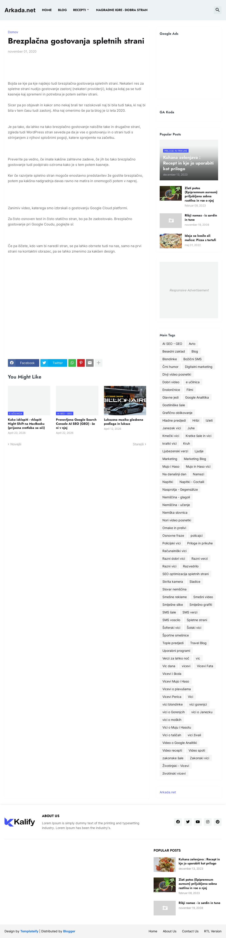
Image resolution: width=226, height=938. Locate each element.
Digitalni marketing (198, 367)
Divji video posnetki (176, 374)
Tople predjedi (173, 643)
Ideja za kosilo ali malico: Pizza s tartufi (200, 238)
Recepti (79, 10)
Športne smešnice (175, 635)
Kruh (186, 443)
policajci (197, 535)
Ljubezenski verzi (175, 451)
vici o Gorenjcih (173, 712)
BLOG (62, 10)
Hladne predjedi (174, 420)
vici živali (194, 735)
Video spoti (197, 750)
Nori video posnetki (176, 520)
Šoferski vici (171, 627)
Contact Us (190, 931)
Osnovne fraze (173, 535)
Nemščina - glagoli (176, 497)
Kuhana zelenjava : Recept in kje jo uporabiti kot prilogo (199, 861)
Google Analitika (197, 397)
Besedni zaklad (173, 351)
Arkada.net (20, 10)
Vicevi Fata (205, 666)
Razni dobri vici (173, 558)
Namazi (198, 474)
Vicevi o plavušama (176, 689)
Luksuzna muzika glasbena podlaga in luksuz (123, 422)
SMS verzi (189, 612)
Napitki (167, 482)
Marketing (169, 459)
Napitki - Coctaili (192, 482)
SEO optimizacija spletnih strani (185, 574)
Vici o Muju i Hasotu (176, 727)
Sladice (194, 581)
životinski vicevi (174, 773)
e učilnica (193, 382)
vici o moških (171, 720)
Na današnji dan (174, 474)
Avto (192, 344)
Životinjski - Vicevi (175, 766)
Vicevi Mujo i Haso (175, 681)
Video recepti (172, 750)
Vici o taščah (171, 735)
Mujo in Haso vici (198, 466)
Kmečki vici (170, 436)
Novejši (15, 444)
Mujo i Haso (170, 466)
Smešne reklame (174, 597)
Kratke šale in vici (198, 436)
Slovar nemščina (174, 589)
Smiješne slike (172, 604)
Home (47, 10)
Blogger (69, 931)
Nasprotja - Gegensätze (180, 489)
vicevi (186, 666)
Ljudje (199, 451)
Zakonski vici (199, 758)
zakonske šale (172, 758)
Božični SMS (192, 359)
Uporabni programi (176, 650)
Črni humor (170, 367)
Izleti (209, 420)
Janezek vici (171, 428)
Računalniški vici (174, 551)
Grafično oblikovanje (177, 413)
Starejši (138, 444)
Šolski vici (194, 627)
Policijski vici (171, 543)
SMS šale (169, 612)
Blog (194, 351)
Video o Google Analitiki (179, 743)
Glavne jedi (170, 397)
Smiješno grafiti (200, 604)
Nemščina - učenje (176, 505)
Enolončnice (171, 390)
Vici (190, 697)
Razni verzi (199, 558)
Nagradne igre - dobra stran (122, 10)
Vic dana (168, 666)
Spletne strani (197, 620)
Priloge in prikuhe (200, 543)
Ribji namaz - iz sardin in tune (201, 217)
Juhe (191, 428)
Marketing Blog (195, 459)
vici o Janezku (201, 712)
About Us (169, 931)
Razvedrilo (190, 566)
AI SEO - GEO (172, 344)
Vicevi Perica (171, 697)
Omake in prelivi (174, 528)
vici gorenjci (198, 704)
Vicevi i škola (171, 674)
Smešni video (203, 597)
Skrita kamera (172, 581)
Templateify (29, 931)
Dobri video (170, 382)
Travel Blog (198, 643)
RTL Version (212, 931)
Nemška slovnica (174, 512)
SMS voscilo (171, 620)
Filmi (190, 390)
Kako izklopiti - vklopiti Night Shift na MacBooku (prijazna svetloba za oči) (26, 424)
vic (198, 658)
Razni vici (169, 566)
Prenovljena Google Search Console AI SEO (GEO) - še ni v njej (76, 424)
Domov (13, 32)
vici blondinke (172, 704)
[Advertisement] (189, 67)
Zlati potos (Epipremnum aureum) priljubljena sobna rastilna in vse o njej (201, 194)
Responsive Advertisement (189, 290)
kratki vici (169, 443)
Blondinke (169, 359)
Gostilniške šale (173, 405)
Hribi (195, 420)
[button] (217, 10)
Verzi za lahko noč (175, 658)
